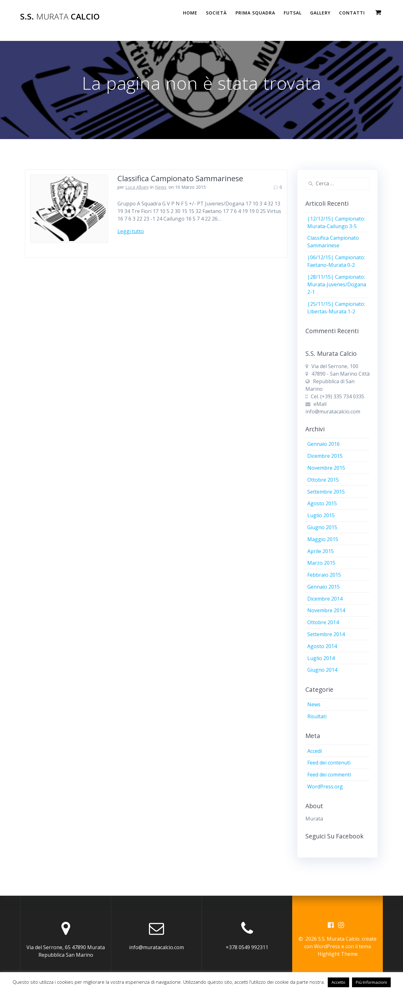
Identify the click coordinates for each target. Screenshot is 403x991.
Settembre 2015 (326, 491)
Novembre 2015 (326, 467)
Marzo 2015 (321, 562)
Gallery (320, 13)
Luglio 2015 (321, 515)
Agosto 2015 (322, 503)
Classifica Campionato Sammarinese (180, 178)
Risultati (316, 716)
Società (216, 13)
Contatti (352, 13)
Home (190, 13)
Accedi (314, 750)
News (161, 187)
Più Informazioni (371, 982)
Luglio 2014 (321, 658)
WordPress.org (325, 786)
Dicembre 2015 (325, 455)
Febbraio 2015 (324, 574)
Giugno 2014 (322, 669)
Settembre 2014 (326, 634)
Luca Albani (137, 187)
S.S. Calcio (60, 17)
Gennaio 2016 (323, 443)
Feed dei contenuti (328, 762)
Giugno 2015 (322, 527)
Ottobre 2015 (323, 479)
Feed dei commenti (329, 774)
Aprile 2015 (320, 551)
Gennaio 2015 (323, 586)
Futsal (293, 13)
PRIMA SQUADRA (255, 13)
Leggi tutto (130, 231)
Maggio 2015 (322, 539)
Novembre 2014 (326, 610)
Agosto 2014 (322, 646)
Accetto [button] (338, 982)
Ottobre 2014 (323, 622)
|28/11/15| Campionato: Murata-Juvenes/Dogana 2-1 (336, 284)
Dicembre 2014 (325, 598)
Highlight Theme (338, 953)
